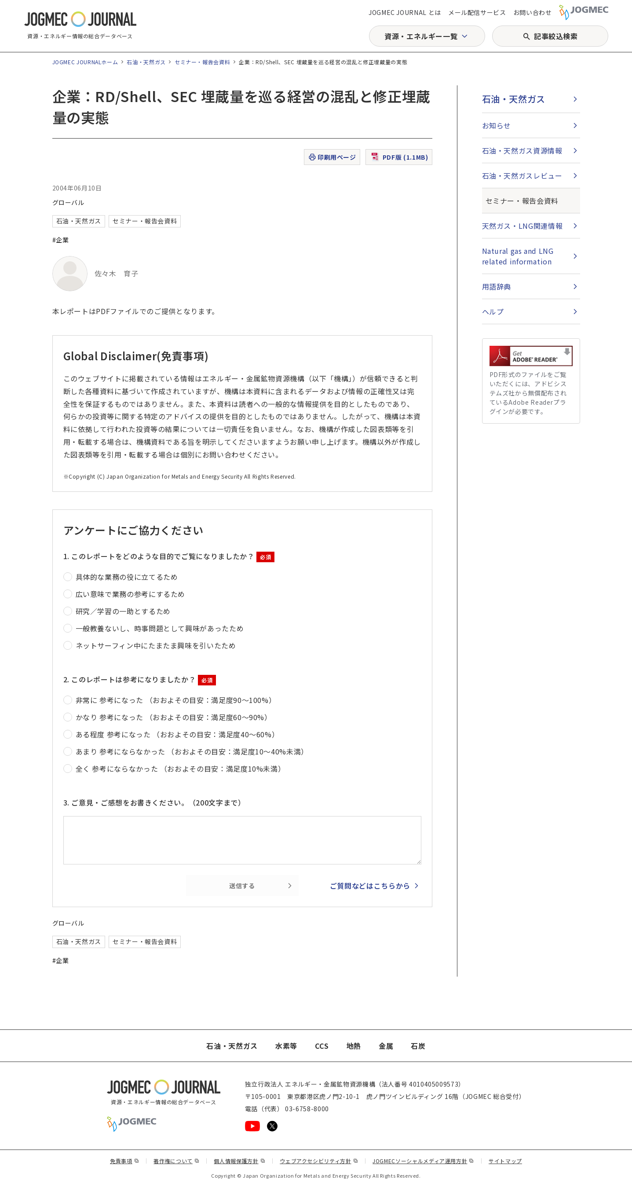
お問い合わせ (532, 12)
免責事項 (124, 1160)
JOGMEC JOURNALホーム (85, 62)
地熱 (354, 1045)
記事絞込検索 (556, 36)
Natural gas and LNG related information (518, 256)
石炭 (418, 1045)
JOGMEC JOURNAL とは (405, 12)
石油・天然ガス (146, 62)
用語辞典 (496, 286)
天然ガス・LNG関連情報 (522, 225)
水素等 (286, 1045)
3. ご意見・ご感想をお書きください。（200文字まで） (154, 802)
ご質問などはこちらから (370, 885)
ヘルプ (493, 311)
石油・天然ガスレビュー (522, 175)
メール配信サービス (477, 12)
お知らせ (496, 125)
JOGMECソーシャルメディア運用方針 (423, 1160)
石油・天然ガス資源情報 (522, 150)
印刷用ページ (332, 157)
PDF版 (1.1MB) (398, 157)
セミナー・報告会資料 (202, 62)
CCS (322, 1045)
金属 (386, 1045)
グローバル (68, 202)
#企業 (60, 239)
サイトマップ (505, 1160)
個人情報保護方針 (239, 1160)
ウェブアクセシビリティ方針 (319, 1160)
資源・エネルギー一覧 (420, 36)
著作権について (176, 1160)
